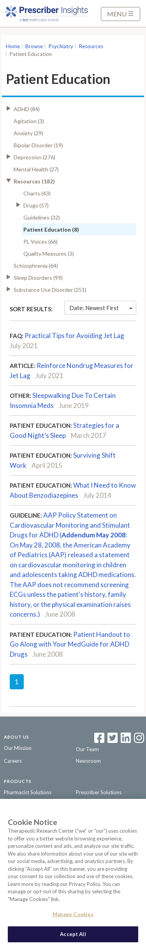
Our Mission (18, 748)
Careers (13, 761)
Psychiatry (60, 46)
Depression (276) (34, 157)
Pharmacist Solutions (27, 792)
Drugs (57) (36, 205)
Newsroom (88, 761)
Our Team (87, 749)
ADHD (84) (27, 109)
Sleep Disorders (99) (38, 277)
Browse (34, 46)
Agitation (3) (29, 121)
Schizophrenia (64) (36, 265)
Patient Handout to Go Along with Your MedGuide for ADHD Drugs (70, 644)
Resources (91, 46)
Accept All (73, 936)
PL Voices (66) (40, 241)
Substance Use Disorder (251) (50, 289)
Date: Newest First (100, 307)
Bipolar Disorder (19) (38, 145)
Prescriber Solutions (98, 792)
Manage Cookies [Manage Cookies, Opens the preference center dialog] (73, 916)
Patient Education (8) (51, 229)
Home (13, 46)
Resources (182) (34, 181)
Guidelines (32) (41, 217)
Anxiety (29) (28, 133)
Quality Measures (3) (48, 253)
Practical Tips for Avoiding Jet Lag (74, 335)
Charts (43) (37, 193)
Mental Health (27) (36, 169)
